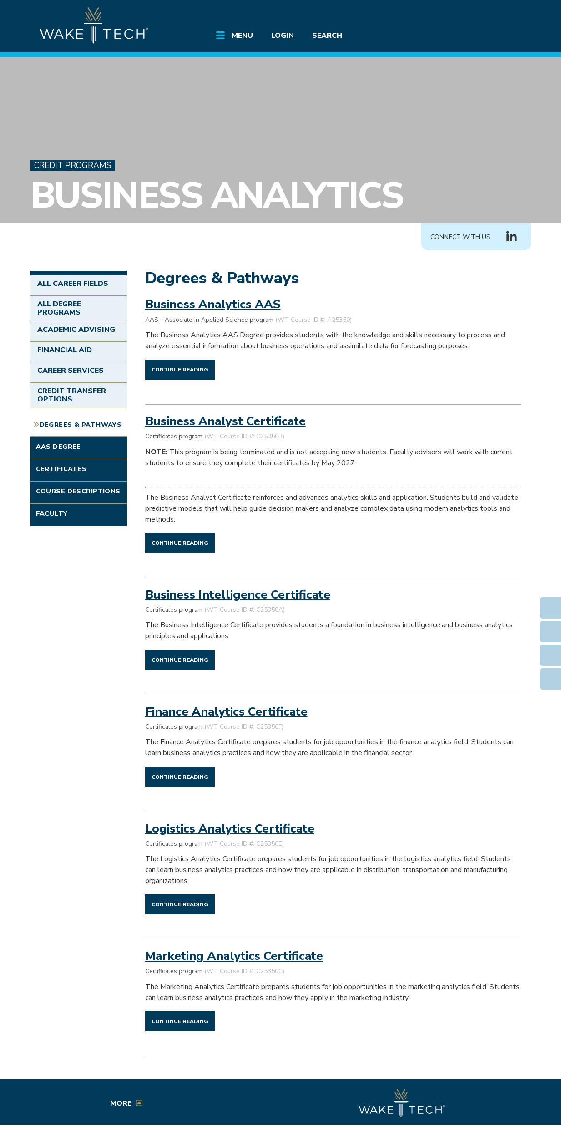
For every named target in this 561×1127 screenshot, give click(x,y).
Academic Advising (76, 330)
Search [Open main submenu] (327, 35)
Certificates (61, 468)
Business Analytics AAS (213, 304)
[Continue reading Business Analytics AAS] (180, 369)
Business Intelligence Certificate (237, 594)
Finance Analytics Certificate (226, 711)
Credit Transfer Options (71, 395)
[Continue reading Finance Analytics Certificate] (180, 777)
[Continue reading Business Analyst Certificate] (180, 543)
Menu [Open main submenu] (242, 35)
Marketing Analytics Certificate (234, 956)
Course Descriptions (78, 491)
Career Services (70, 371)
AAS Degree (58, 446)
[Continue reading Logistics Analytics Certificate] (180, 904)
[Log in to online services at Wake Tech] (505, 15)
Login (282, 35)
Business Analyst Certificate (225, 421)
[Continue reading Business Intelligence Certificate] (180, 660)
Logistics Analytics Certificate (229, 828)
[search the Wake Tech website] (479, 15)
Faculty (52, 513)
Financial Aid (64, 350)
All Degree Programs (59, 308)
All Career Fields (73, 284)
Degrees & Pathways (81, 424)
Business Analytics (216, 195)
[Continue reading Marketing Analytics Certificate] (180, 1021)
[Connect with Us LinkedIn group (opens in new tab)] (512, 237)
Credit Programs (72, 165)
